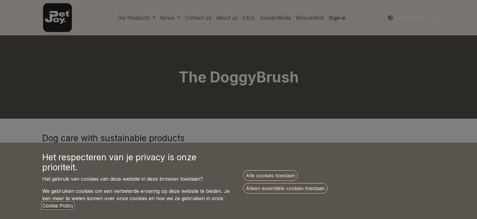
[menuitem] (198, 17)
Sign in (337, 18)
